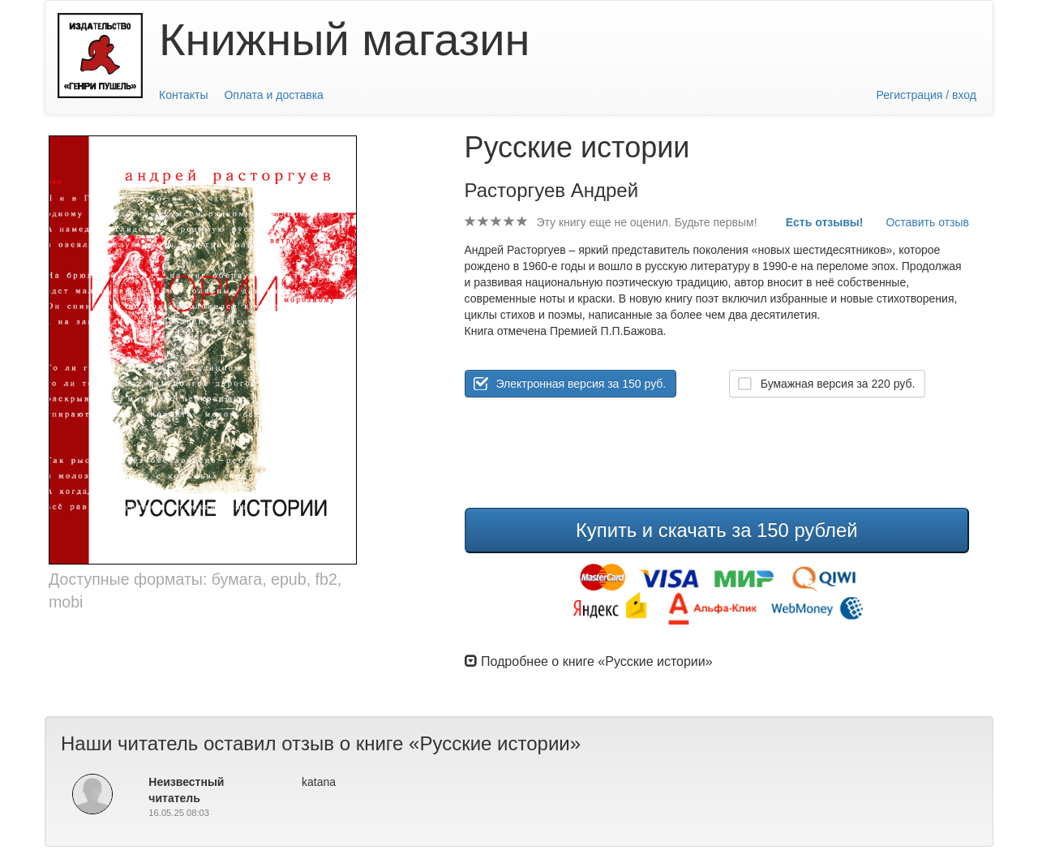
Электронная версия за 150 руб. (581, 383)
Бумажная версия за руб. (838, 383)
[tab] (717, 661)
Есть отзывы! (825, 222)
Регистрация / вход (926, 94)
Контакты (183, 94)
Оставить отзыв (927, 222)
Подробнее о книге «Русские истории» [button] (589, 661)
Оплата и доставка (273, 94)
